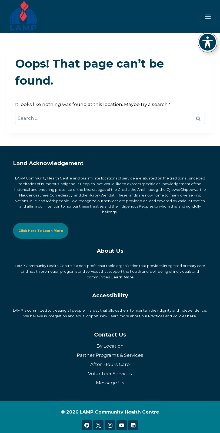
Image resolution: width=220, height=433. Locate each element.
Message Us (110, 382)
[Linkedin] (133, 425)
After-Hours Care (110, 364)
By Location (110, 345)
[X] (98, 425)
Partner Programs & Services (110, 355)
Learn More (122, 277)
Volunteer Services (110, 373)
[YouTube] (121, 425)
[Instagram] (110, 425)
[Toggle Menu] (208, 16)
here (191, 316)
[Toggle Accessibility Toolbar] (207, 42)
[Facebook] (87, 425)
